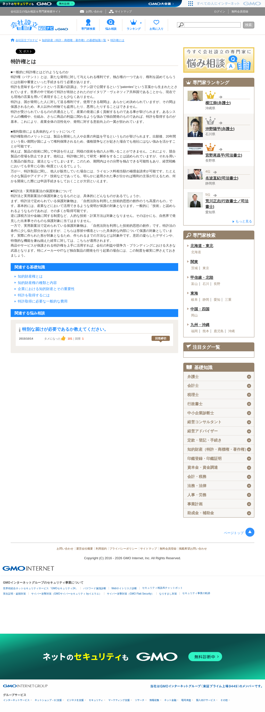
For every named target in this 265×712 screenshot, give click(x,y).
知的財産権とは (30, 276)
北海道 (196, 252)
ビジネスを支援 (75, 700)
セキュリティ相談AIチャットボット (162, 587)
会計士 (219, 386)
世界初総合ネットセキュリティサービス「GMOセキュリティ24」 (40, 588)
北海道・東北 (201, 246)
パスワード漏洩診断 (94, 588)
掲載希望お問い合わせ (193, 548)
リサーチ (139, 700)
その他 (224, 700)
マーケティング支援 (119, 700)
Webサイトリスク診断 (124, 588)
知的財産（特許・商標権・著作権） (219, 449)
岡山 (194, 315)
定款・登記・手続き (219, 440)
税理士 (219, 395)
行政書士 (219, 404)
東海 (194, 293)
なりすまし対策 (168, 593)
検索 (248, 25)
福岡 (194, 331)
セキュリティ (96, 700)
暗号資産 (186, 700)
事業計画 (219, 504)
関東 (194, 262)
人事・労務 (219, 495)
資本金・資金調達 (219, 467)
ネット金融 (170, 700)
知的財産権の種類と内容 (37, 283)
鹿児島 (219, 331)
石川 (206, 284)
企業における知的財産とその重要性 (46, 289)
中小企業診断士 (219, 413)
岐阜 (194, 299)
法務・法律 (219, 486)
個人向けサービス (205, 700)
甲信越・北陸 (201, 278)
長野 (217, 284)
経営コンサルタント (219, 422)
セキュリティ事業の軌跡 (196, 593)
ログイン (219, 11)
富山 (194, 284)
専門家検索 (88, 28)
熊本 (206, 331)
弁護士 (219, 377)
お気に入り (156, 28)
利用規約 (101, 548)
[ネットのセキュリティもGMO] (39, 3)
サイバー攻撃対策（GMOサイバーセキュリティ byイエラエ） (66, 593)
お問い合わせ (94, 11)
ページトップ (234, 533)
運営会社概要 (84, 548)
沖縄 (231, 331)
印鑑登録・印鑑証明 (219, 459)
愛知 (217, 299)
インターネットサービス (16, 700)
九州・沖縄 (199, 325)
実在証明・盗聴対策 (14, 593)
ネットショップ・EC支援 (48, 700)
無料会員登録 (239, 11)
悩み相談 (111, 28)
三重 (228, 299)
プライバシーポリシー (123, 548)
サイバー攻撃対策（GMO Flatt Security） (130, 593)
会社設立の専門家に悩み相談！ (218, 60)
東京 (206, 268)
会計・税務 (219, 477)
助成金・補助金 (219, 513)
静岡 (206, 299)
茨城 (194, 268)
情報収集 (154, 700)
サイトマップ (123, 11)
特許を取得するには (34, 295)
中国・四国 (199, 309)
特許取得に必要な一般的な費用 (43, 301)
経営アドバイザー (219, 431)
